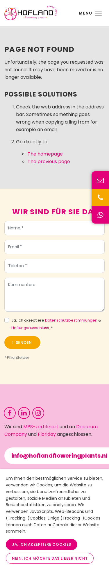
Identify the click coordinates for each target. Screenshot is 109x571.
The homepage (45, 154)
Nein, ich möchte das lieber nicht (49, 558)
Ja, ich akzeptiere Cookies (41, 544)
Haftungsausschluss (30, 329)
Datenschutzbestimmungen (71, 321)
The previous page (49, 161)
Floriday (47, 434)
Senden (24, 344)
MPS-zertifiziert (40, 426)
